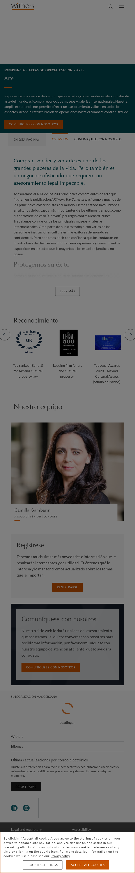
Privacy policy (60, 856)
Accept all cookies (88, 865)
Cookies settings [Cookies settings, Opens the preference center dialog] (43, 865)
